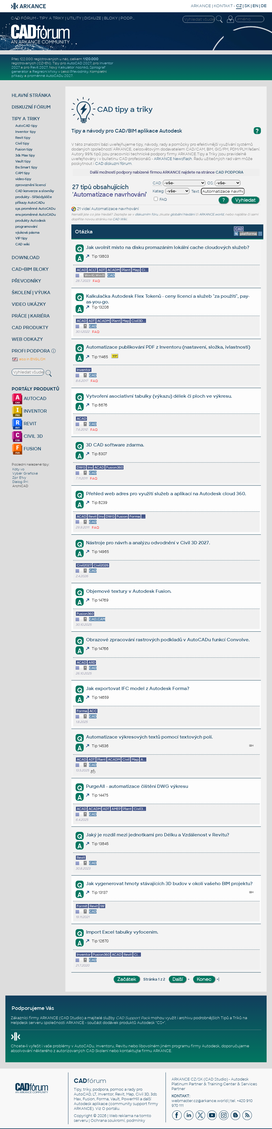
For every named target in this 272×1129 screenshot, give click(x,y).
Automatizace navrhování (115, 208)
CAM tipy (22, 173)
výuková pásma (27, 232)
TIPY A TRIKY (26, 118)
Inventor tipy (25, 132)
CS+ (160, 1022)
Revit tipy (22, 138)
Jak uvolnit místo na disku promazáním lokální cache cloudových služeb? (167, 247)
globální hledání (182, 214)
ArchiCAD (20, 486)
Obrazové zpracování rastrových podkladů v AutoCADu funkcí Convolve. (168, 639)
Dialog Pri (20, 482)
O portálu (110, 1108)
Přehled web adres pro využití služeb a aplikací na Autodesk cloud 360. (166, 493)
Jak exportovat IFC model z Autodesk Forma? (137, 688)
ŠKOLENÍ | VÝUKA (31, 292)
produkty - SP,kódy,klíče (33, 197)
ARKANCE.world (211, 214)
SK (247, 5)
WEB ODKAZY (27, 339)
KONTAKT (223, 5)
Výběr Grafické (25, 473)
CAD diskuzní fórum (113, 163)
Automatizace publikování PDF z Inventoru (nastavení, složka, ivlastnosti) (168, 347)
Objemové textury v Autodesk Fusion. (128, 591)
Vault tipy (23, 161)
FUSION (26, 449)
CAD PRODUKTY (30, 327)
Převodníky (79, 71)
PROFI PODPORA (31, 351)
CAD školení (97, 1051)
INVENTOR (29, 411)
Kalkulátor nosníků (73, 67)
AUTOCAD (29, 398)
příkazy (17, 76)
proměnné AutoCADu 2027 (50, 76)
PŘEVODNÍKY (26, 281)
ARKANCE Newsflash (173, 158)
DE (264, 5)
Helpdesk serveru (27, 1022)
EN (255, 5)
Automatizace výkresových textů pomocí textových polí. (149, 737)
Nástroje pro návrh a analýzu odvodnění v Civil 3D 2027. (148, 542)
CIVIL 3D (27, 436)
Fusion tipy (23, 149)
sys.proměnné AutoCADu (35, 208)
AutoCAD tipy (26, 126)
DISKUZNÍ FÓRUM (31, 107)
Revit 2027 (39, 67)
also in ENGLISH (28, 359)
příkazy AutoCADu (30, 202)
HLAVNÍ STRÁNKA (31, 95)
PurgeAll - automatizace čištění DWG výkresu (137, 786)
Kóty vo (18, 469)
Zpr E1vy (19, 477)
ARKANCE (201, 5)
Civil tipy (22, 143)
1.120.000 (90, 59)
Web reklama (121, 1115)
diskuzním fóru (146, 214)
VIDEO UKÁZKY (29, 304)
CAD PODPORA (230, 172)
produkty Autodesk (30, 220)
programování (26, 226)
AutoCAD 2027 (79, 63)
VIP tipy (21, 238)
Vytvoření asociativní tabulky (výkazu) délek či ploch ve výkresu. (159, 396)
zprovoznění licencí (30, 185)
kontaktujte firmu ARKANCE (145, 1051)
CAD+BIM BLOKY (30, 269)
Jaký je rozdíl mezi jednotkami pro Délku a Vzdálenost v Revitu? (157, 835)
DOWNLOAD (26, 257)
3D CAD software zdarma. (115, 445)
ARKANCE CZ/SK (187, 1079)
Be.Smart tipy (26, 167)
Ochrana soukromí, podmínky (118, 1120)
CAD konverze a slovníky (34, 191)
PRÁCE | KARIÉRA (31, 316)
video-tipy (23, 179)
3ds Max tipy (25, 155)
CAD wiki (22, 244)
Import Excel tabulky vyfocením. (122, 932)
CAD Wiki (119, 219)
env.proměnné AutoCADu (35, 214)
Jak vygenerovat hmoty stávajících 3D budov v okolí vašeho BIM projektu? (169, 883)
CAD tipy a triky (112, 109)
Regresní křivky (44, 71)
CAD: (157, 183)
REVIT (24, 423)
